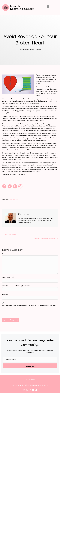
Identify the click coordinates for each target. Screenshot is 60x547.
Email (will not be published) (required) (16, 286)
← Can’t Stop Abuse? (9, 234)
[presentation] (30, 312)
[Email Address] (30, 359)
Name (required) (8, 277)
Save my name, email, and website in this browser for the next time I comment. (29, 305)
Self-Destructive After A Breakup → (46, 238)
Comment (5, 254)
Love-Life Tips (13, 200)
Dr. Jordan (37, 49)
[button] (30, 365)
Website (5, 294)
